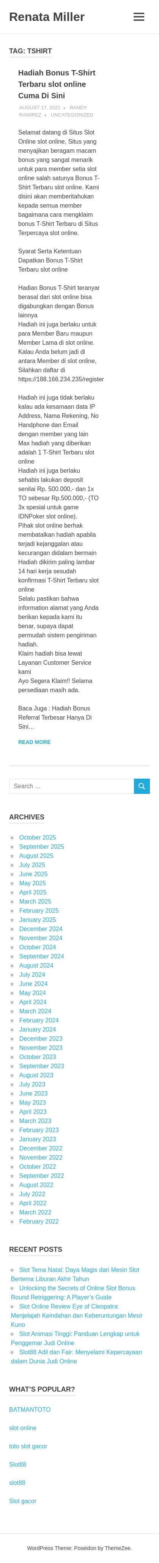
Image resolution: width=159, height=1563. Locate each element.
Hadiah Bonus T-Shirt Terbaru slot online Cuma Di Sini (56, 84)
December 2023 (41, 1038)
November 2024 (41, 938)
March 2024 (35, 1011)
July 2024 (32, 974)
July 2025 (32, 865)
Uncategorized (72, 115)
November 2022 (41, 1157)
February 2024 (39, 1020)
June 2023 (33, 1093)
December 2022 (41, 1148)
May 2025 (32, 883)
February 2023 (39, 1130)
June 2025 (33, 874)
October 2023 (37, 1057)
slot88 (17, 1483)
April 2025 (33, 892)
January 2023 (37, 1139)
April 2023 (33, 1112)
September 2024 (41, 956)
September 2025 (41, 846)
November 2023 (41, 1048)
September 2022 (41, 1176)
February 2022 (39, 1221)
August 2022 (36, 1185)
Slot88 (17, 1464)
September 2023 (41, 1066)
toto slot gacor (28, 1446)
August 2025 (36, 856)
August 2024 (36, 965)
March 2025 (35, 901)
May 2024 (32, 993)
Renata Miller (47, 17)
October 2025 (37, 837)
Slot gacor (22, 1501)
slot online (22, 1428)
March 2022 (35, 1212)
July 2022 (32, 1194)
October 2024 (37, 947)
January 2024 (37, 1029)
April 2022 (33, 1203)
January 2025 (37, 920)
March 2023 (35, 1121)
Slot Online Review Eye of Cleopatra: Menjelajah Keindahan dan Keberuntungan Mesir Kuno (77, 1315)
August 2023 (36, 1075)
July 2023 (32, 1084)
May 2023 (32, 1102)
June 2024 (33, 984)
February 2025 (39, 910)
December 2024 (41, 929)
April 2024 (33, 1002)
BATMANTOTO (29, 1409)
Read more (34, 742)
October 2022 (37, 1166)
